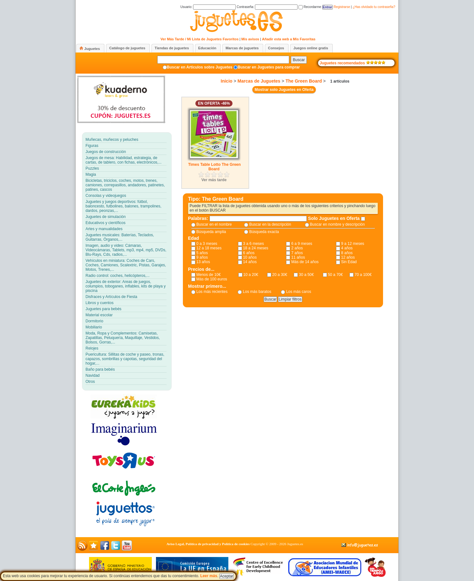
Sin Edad (349, 262)
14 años (250, 262)
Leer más (208, 576)
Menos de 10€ (208, 274)
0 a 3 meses (206, 243)
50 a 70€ (335, 274)
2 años (297, 248)
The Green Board (303, 81)
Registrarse (342, 7)
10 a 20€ (250, 274)
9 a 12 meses (352, 243)
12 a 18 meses (209, 248)
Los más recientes (211, 291)
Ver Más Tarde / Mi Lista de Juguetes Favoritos (199, 39)
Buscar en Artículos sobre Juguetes (200, 67)
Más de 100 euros (211, 279)
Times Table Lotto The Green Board (214, 166)
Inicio (227, 81)
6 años (249, 253)
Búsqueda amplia (211, 232)
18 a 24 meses (255, 248)
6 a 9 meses (301, 243)
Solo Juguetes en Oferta (334, 218)
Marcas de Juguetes (259, 81)
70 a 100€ (363, 274)
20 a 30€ (279, 274)
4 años (347, 248)
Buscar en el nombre (214, 224)
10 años (250, 257)
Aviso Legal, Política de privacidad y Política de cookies (208, 544)
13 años (203, 262)
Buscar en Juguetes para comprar (269, 67)
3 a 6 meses (253, 243)
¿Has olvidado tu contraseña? (374, 7)
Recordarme (309, 7)
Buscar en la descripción (270, 224)
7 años (297, 253)
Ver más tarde (214, 180)
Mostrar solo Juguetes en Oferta (284, 89)
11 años (298, 257)
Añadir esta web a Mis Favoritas (288, 39)
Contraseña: (267, 7)
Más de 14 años (304, 262)
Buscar (299, 60)
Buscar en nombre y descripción (337, 224)
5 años (202, 253)
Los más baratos (257, 291)
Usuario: (208, 7)
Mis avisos (250, 39)
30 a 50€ (306, 274)
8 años (347, 253)
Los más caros (298, 291)
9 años (202, 257)
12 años (348, 257)
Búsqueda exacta (264, 232)
